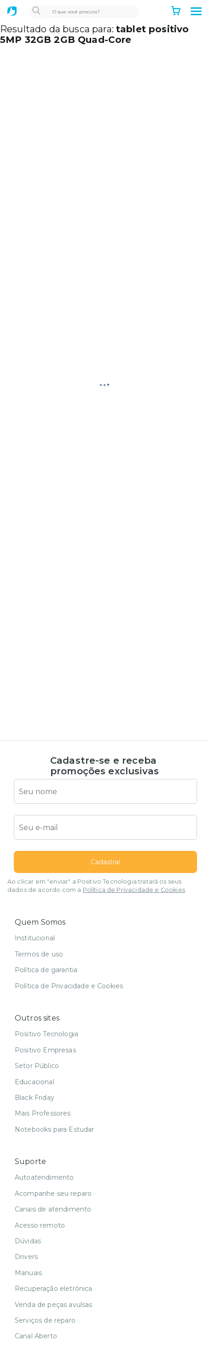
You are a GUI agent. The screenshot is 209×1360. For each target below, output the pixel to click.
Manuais (28, 1273)
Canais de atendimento (53, 1209)
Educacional (34, 1082)
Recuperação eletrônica (54, 1288)
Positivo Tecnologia (46, 1034)
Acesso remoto (40, 1225)
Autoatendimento (44, 1177)
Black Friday (34, 1097)
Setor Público (37, 1066)
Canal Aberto (36, 1336)
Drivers (26, 1257)
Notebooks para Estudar (54, 1129)
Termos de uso (39, 954)
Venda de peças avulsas (54, 1305)
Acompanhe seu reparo (53, 1193)
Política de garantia (46, 970)
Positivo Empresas (45, 1050)
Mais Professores (43, 1113)
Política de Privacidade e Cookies (134, 889)
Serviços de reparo (45, 1320)
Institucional (35, 938)
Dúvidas (28, 1241)
